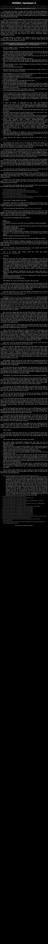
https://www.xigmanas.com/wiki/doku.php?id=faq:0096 (18, 197)
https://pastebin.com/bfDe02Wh (33, 208)
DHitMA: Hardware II (24, 3)
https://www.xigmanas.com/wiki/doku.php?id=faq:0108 (18, 513)
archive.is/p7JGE (39, 144)
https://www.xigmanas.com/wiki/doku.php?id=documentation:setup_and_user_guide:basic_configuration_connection (23, 499)
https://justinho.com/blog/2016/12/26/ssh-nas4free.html (18, 514)
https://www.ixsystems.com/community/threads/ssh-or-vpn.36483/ (21, 475)
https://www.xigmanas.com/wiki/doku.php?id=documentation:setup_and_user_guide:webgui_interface (19, 189)
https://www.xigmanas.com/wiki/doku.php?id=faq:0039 (18, 507)
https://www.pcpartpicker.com (11, 104)
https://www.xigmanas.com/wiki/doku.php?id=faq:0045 (18, 509)
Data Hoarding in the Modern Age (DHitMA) (24, 525)
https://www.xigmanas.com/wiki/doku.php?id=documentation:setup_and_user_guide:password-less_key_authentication (24, 502)
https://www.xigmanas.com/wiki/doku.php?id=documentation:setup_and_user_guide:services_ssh (18, 497)
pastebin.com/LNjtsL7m (20, 144)
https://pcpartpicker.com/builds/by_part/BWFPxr (17, 249)
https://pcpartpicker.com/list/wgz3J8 (10, 253)
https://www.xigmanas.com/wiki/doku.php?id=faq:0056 (18, 510)
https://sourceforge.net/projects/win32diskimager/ (25, 305)
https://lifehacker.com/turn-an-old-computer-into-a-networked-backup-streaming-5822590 (24, 293)
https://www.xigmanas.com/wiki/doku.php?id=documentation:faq (20, 192)
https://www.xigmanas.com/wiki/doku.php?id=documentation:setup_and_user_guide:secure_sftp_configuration (21, 505)
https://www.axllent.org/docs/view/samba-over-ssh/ (17, 517)
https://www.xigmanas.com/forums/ (12, 193)
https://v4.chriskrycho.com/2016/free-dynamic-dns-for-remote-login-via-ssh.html (24, 516)
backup (33, 8)
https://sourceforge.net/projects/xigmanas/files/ (23, 297)
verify (28, 44)
